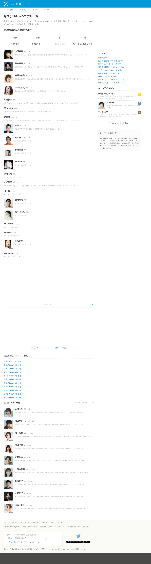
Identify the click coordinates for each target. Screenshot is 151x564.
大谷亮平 (19, 493)
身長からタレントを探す (13, 361)
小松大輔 (8, 174)
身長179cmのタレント (13, 394)
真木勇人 (19, 137)
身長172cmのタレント (13, 372)
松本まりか (20, 505)
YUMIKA (8, 232)
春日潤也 (19, 150)
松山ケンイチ (21, 421)
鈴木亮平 (19, 481)
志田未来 (19, 409)
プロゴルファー (38, 44)
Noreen (18, 162)
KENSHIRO (9, 224)
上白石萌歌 (20, 469)
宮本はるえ (20, 212)
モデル (26, 51)
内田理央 (19, 445)
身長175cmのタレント (13, 383)
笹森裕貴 (19, 63)
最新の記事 (102, 58)
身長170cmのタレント (13, 365)
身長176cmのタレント (13, 387)
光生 (17, 125)
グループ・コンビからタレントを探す (113, 80)
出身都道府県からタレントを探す (111, 67)
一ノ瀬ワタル (103, 112)
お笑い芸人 (15, 44)
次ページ (48, 304)
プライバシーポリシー (56, 527)
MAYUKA (19, 241)
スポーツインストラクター (83, 44)
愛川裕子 (110, 103)
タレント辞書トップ (10, 523)
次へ (57, 348)
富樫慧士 (8, 100)
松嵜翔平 (8, 182)
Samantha (8, 253)
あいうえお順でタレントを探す (110, 61)
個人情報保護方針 (73, 527)
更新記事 (45, 523)
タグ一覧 (60, 523)
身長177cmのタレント (13, 390)
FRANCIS (8, 108)
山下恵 (7, 191)
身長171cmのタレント (13, 369)
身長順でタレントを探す (108, 76)
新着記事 (35, 523)
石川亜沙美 (20, 75)
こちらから (107, 148)
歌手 (60, 38)
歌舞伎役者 (116, 94)
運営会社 (86, 527)
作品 (52, 523)
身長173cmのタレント (13, 376)
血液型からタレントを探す (108, 73)
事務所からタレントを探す (108, 83)
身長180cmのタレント (13, 398)
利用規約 (43, 527)
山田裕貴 (19, 51)
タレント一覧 (24, 523)
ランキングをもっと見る (119, 123)
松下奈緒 (19, 433)
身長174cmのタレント (13, 379)
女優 (15, 38)
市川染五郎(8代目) (105, 94)
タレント (83, 38)
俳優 (38, 38)
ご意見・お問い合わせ (29, 527)
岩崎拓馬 (19, 200)
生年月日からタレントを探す (109, 64)
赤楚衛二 (19, 457)
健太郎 (7, 117)
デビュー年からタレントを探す (110, 70)
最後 (64, 348)
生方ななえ (20, 87)
